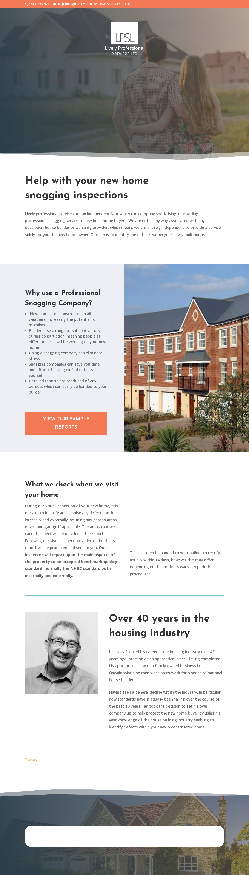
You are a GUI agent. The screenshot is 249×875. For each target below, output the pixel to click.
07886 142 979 (38, 4)
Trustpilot (32, 759)
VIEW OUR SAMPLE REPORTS (66, 423)
